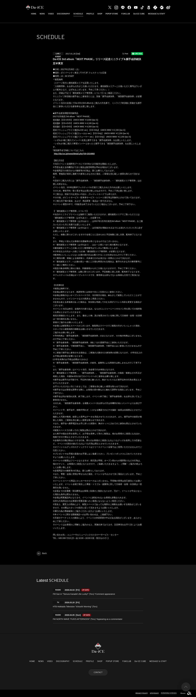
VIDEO (51, 14)
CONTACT (98, 672)
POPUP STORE (112, 14)
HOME (33, 14)
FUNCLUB (125, 14)
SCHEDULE (78, 14)
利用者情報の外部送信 (169, 693)
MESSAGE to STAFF (156, 14)
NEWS (42, 14)
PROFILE (90, 14)
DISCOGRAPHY (63, 14)
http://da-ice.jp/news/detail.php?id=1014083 (74, 154)
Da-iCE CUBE (139, 14)
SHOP (99, 14)
